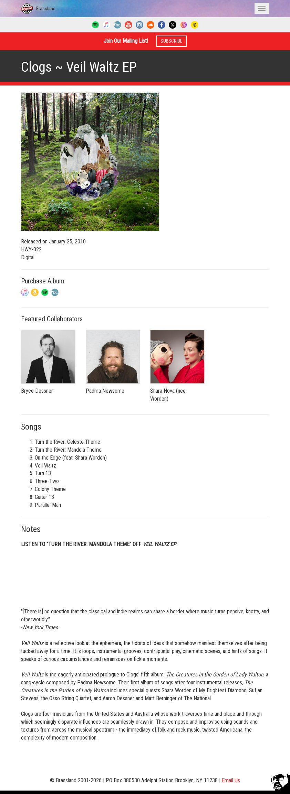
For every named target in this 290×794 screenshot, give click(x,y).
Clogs (36, 67)
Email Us (231, 780)
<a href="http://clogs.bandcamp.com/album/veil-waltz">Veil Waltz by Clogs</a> (145, 577)
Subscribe (171, 41)
